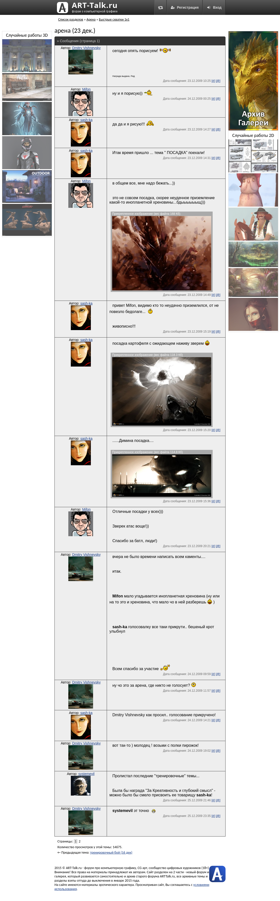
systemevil (86, 774)
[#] (213, 81)
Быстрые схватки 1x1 (114, 19)
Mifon (86, 89)
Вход (214, 7)
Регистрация (185, 7)
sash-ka (86, 120)
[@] (218, 81)
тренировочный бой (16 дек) (111, 852)
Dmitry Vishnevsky (86, 48)
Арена (91, 19)
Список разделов (70, 19)
